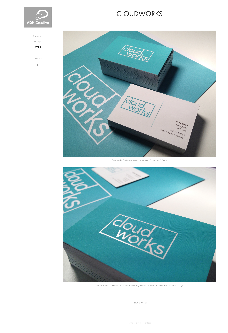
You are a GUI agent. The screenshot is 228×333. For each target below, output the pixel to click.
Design (37, 41)
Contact (38, 58)
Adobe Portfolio (144, 323)
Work (38, 47)
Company (38, 36)
